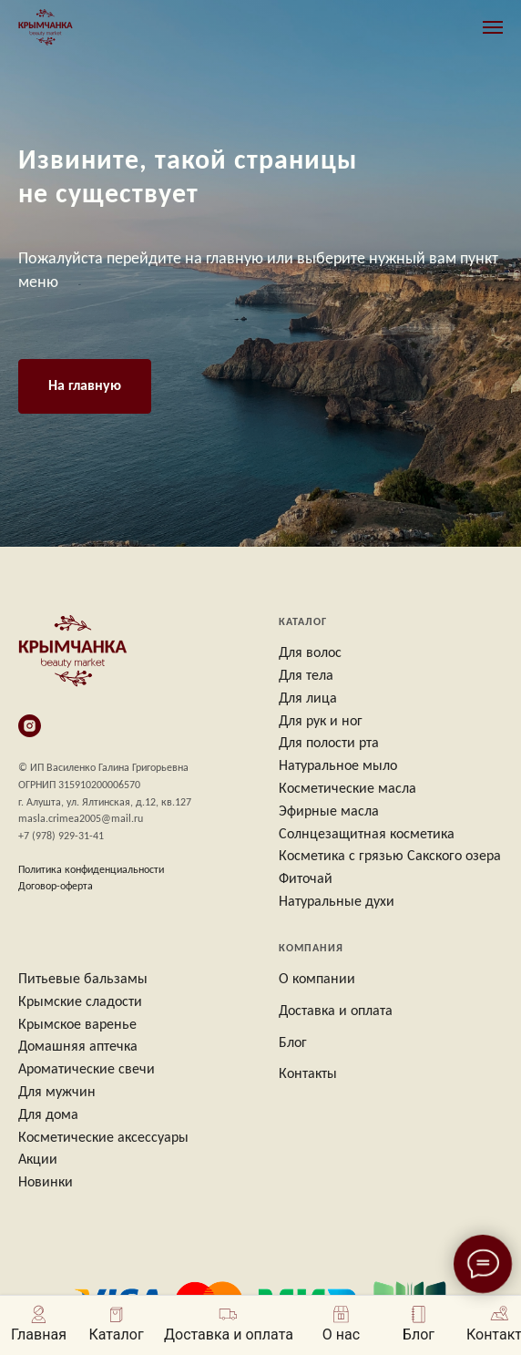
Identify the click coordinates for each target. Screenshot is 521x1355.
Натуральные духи (336, 902)
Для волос (310, 653)
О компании (317, 979)
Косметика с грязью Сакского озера (390, 856)
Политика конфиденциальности (91, 870)
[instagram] (29, 725)
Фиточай (305, 879)
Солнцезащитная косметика (367, 834)
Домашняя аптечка (78, 1047)
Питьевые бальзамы (83, 979)
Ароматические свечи (86, 1069)
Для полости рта (329, 743)
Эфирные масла (329, 812)
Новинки (45, 1182)
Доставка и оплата (336, 1011)
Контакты (308, 1074)
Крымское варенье (77, 1025)
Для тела (306, 676)
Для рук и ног (321, 721)
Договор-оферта (55, 886)
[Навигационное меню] (493, 27)
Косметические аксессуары (103, 1138)
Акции (37, 1160)
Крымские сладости (80, 1002)
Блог (293, 1043)
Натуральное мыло (338, 766)
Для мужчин (57, 1092)
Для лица (308, 699)
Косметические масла (347, 789)
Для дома (48, 1115)
